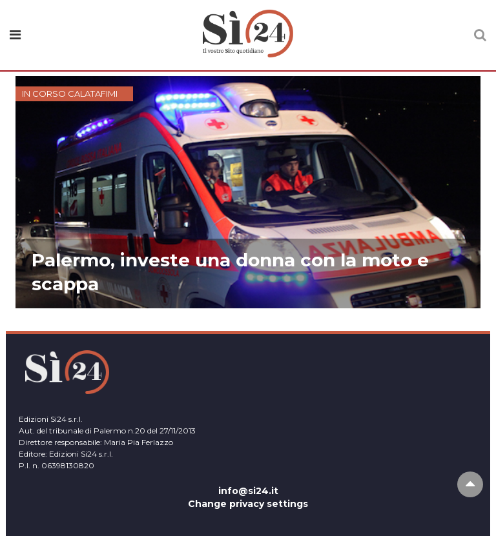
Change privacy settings (248, 504)
